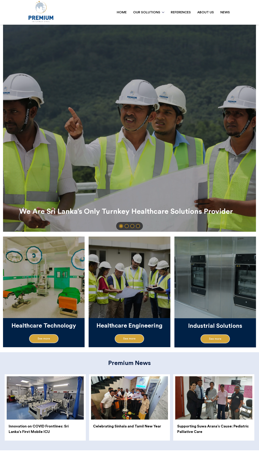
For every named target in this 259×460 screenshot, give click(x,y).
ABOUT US (205, 12)
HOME (122, 12)
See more (44, 338)
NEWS (225, 12)
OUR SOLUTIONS (148, 12)
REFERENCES (181, 12)
